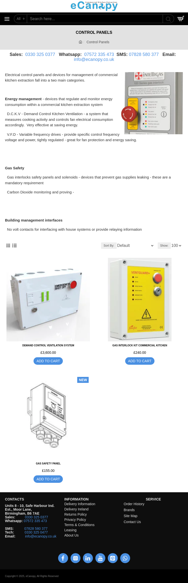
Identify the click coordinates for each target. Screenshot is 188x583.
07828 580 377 (144, 54)
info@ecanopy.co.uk (94, 59)
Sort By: (109, 245)
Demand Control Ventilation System (48, 345)
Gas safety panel (48, 463)
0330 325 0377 (40, 54)
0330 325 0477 (36, 532)
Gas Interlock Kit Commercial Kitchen (140, 345)
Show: (164, 245)
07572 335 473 (99, 54)
